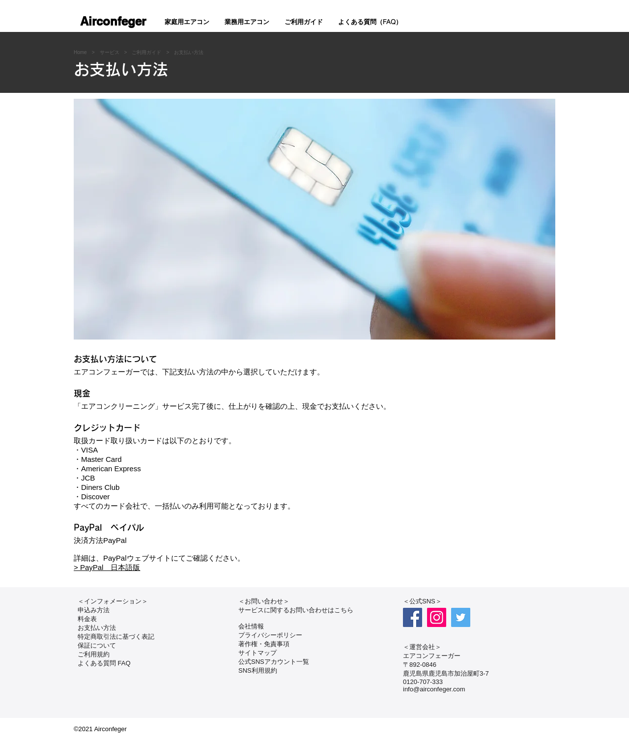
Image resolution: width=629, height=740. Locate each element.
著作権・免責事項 (263, 644)
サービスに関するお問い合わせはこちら (295, 610)
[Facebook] (412, 617)
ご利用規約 (94, 654)
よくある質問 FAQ (104, 663)
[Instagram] (436, 617)
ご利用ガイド (146, 52)
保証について (97, 645)
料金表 (87, 619)
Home (80, 52)
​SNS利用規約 (257, 670)
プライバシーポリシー (270, 635)
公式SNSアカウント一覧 (273, 661)
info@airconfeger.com (434, 689)
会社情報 (251, 626)
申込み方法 (94, 610)
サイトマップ (257, 652)
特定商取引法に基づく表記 (116, 636)
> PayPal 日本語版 (107, 567)
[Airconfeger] (113, 21)
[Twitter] (460, 617)
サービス (109, 52)
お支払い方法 (188, 52)
